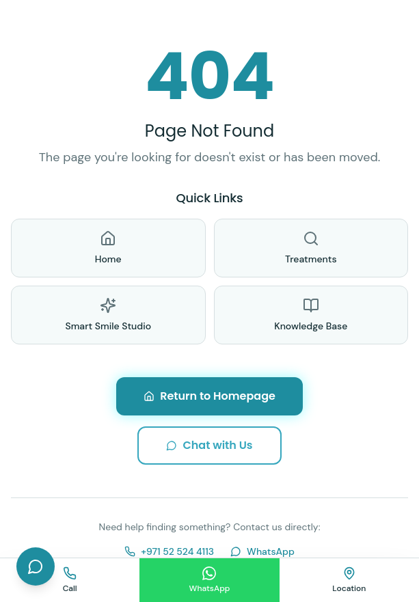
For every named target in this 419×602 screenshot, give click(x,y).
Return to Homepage (209, 396)
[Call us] (69, 580)
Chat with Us (209, 445)
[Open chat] (35, 566)
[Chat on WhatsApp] (209, 580)
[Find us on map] (349, 580)
